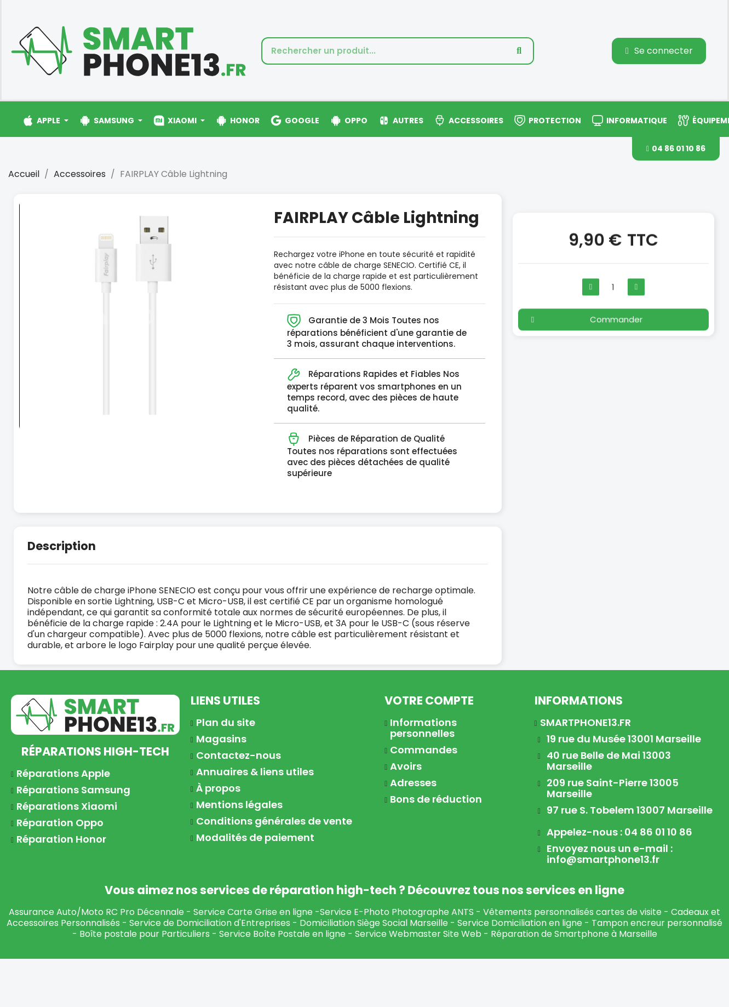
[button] (676, 149)
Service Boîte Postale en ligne (282, 934)
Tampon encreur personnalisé (657, 923)
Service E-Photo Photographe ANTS (397, 912)
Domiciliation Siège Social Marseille (374, 923)
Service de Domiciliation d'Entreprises (209, 923)
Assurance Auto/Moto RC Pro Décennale (96, 912)
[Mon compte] (659, 51)
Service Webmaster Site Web (418, 934)
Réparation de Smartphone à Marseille (574, 934)
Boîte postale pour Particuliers (144, 934)
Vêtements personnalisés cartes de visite (572, 912)
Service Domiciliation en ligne (519, 923)
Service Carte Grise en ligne (253, 912)
